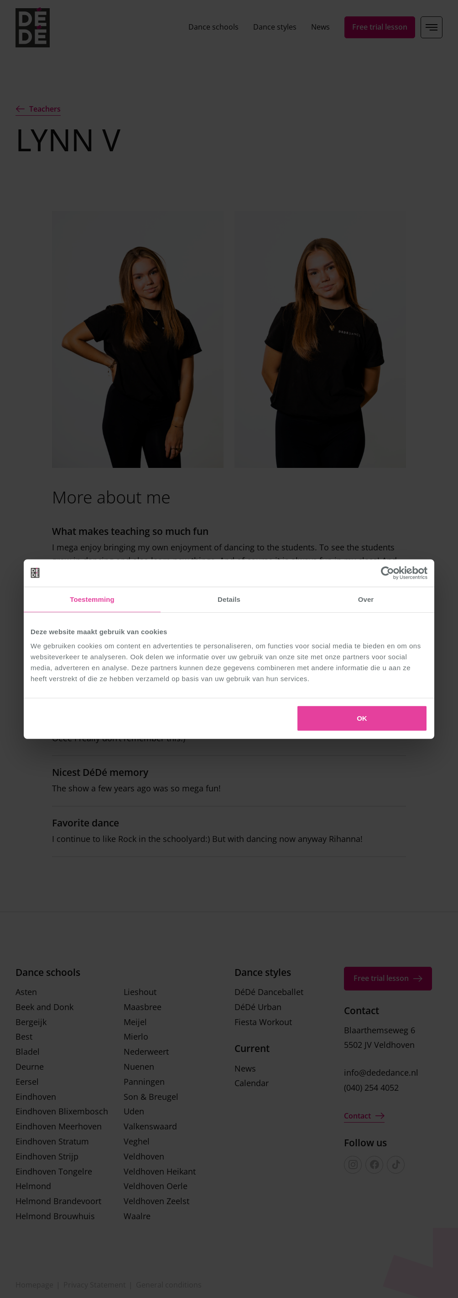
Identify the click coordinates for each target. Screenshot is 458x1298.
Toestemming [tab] (92, 599)
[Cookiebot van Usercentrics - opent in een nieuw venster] (387, 573)
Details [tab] (229, 599)
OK (362, 718)
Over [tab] (366, 599)
